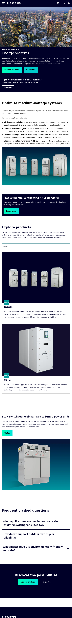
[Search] (58, 3)
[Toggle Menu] (3, 3)
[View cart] (63, 3)
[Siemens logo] (14, 3)
